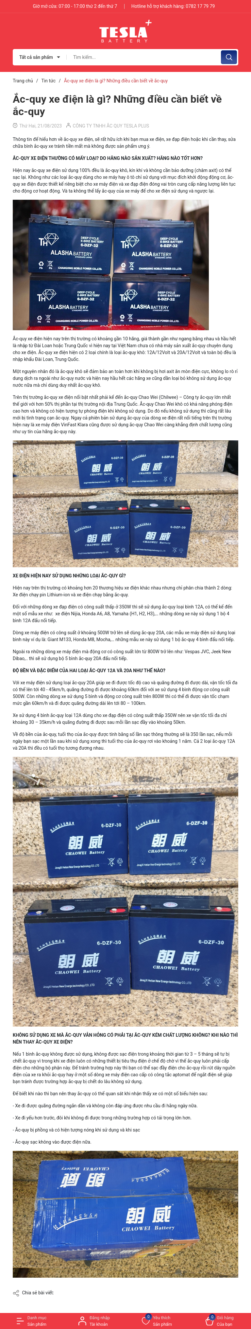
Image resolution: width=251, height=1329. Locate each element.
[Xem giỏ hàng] (219, 1321)
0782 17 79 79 (200, 6)
